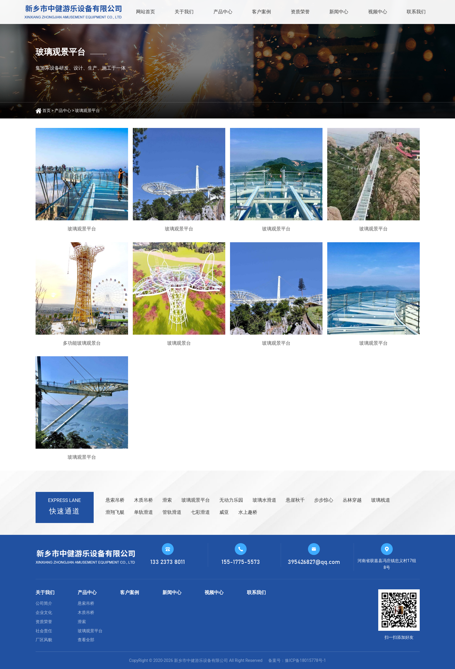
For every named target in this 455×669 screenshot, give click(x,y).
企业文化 (44, 612)
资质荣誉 (300, 12)
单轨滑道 (143, 512)
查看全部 (86, 639)
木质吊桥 (143, 500)
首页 (46, 110)
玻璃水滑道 (264, 500)
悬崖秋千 (295, 500)
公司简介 (44, 603)
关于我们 (184, 12)
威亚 (224, 512)
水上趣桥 (247, 512)
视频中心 (377, 12)
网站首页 (145, 12)
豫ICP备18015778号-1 (305, 660)
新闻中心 (338, 12)
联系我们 (416, 12)
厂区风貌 (44, 639)
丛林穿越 (352, 500)
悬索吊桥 (115, 500)
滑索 (167, 500)
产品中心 (222, 12)
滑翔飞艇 (115, 512)
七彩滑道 (200, 512)
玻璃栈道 (380, 500)
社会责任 (44, 630)
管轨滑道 (171, 512)
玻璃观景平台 (87, 110)
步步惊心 (323, 500)
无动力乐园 (231, 500)
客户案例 (261, 12)
